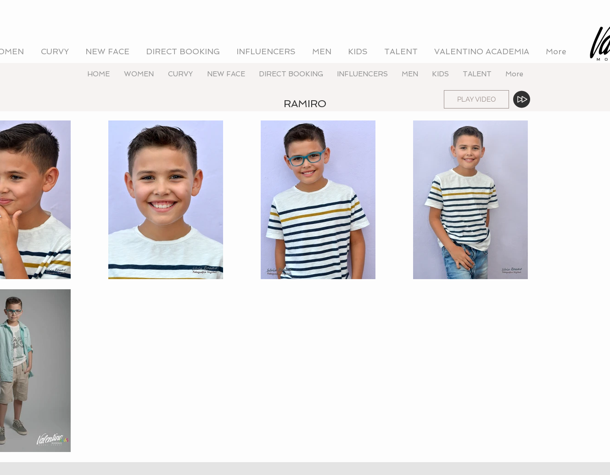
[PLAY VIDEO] (476, 99)
